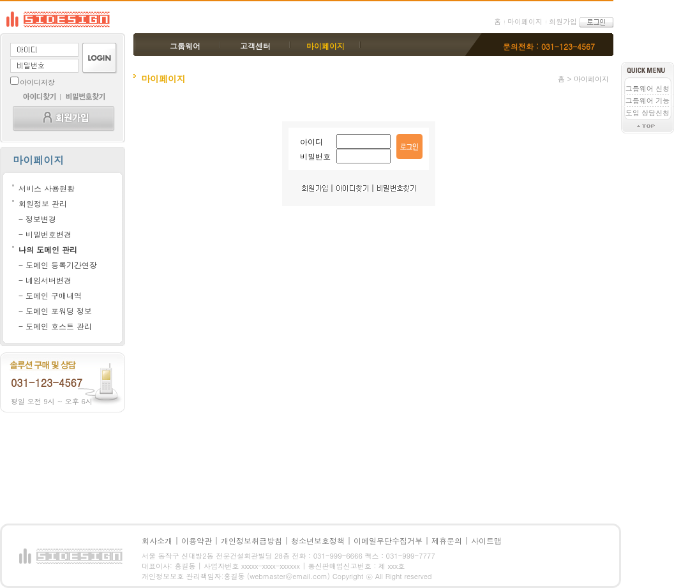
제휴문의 (446, 540)
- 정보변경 (37, 218)
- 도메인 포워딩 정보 (55, 310)
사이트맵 (486, 540)
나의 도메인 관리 (48, 249)
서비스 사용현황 (47, 188)
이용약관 (196, 540)
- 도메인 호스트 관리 (55, 325)
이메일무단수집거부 (388, 540)
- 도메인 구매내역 (50, 295)
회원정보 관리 (43, 203)
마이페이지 (525, 21)
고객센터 (255, 45)
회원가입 (563, 21)
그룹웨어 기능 (647, 100)
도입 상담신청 (647, 112)
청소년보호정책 (318, 540)
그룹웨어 (185, 45)
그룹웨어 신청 (647, 88)
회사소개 (157, 540)
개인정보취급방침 (251, 540)
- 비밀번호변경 (45, 234)
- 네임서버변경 (45, 280)
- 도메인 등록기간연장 (58, 264)
